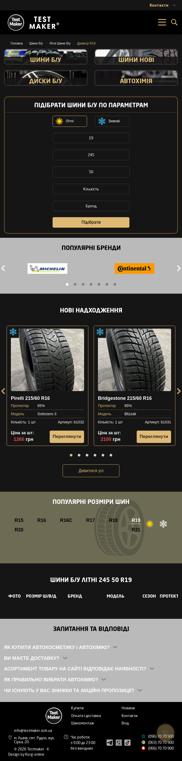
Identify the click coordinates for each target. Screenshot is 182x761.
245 (91, 155)
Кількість (91, 189)
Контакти (129, 716)
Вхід (125, 723)
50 (91, 171)
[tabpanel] (47, 269)
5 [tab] (99, 284)
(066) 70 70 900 (161, 748)
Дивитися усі (91, 470)
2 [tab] (75, 284)
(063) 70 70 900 (161, 742)
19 (91, 138)
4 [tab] (91, 284)
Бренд (91, 206)
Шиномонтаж (82, 723)
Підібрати (91, 222)
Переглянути (67, 436)
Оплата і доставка (86, 716)
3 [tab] (83, 284)
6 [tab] (107, 284)
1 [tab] (67, 284)
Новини (128, 708)
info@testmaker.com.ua (33, 730)
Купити (77, 708)
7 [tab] (115, 284)
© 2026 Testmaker (29, 749)
